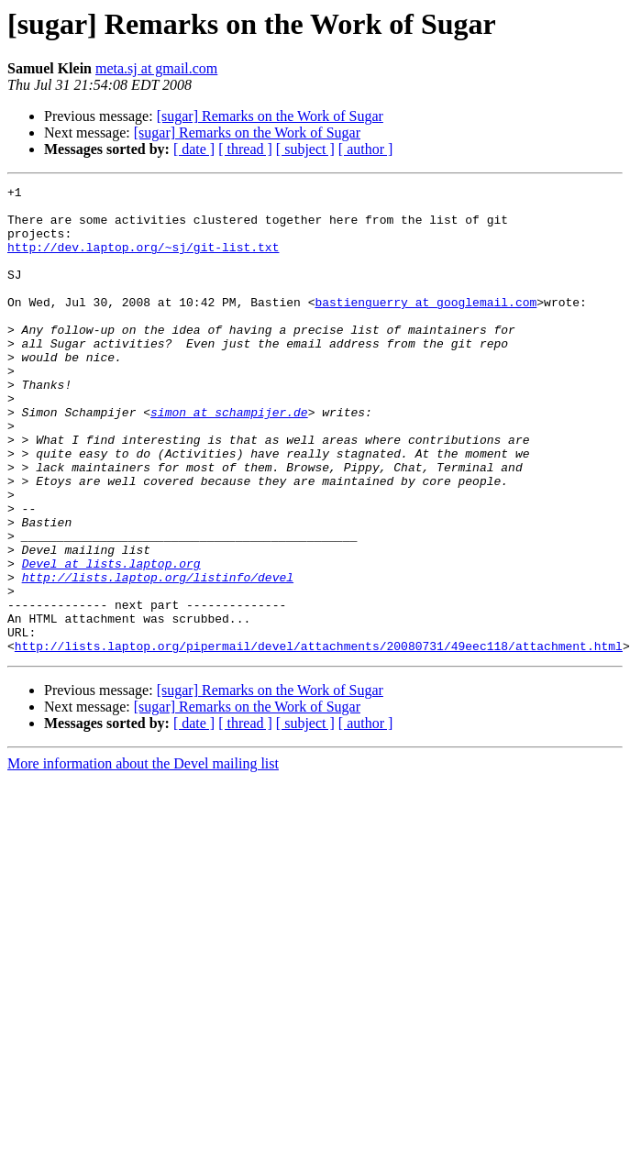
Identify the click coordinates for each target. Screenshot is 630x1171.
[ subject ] (305, 149)
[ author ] (365, 149)
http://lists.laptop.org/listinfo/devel (157, 656)
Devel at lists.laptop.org (111, 640)
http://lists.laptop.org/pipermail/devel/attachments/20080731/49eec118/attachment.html (319, 739)
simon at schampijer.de (229, 458)
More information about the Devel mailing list (143, 857)
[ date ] (194, 149)
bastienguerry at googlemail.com (425, 326)
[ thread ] (245, 149)
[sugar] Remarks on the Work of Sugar (270, 116)
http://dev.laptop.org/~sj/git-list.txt (143, 260)
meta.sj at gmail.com (156, 68)
